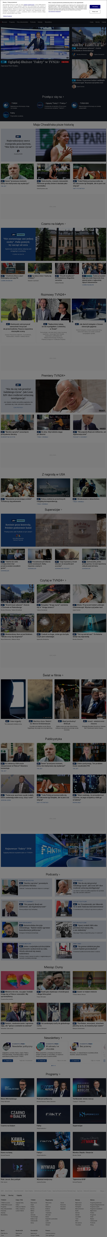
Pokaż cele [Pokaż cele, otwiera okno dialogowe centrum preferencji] (95, 11)
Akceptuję (95, 6)
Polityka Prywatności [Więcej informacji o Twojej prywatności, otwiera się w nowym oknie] (7, 16)
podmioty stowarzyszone (29, 4)
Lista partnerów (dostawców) (54, 11)
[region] (53, 9)
